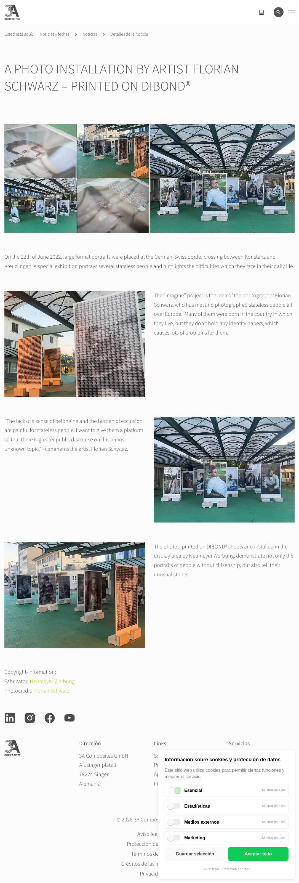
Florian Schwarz (51, 691)
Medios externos (201, 822)
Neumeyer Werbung (52, 681)
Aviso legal (211, 869)
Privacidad (152, 874)
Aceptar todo (258, 854)
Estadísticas (197, 806)
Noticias (89, 34)
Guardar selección (195, 854)
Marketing (194, 838)
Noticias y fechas (54, 34)
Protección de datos (236, 869)
